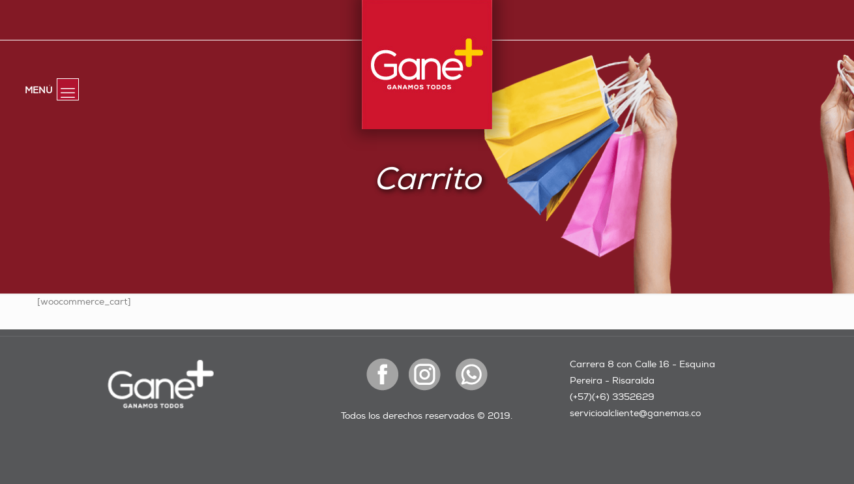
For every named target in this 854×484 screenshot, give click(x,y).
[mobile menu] (68, 89)
